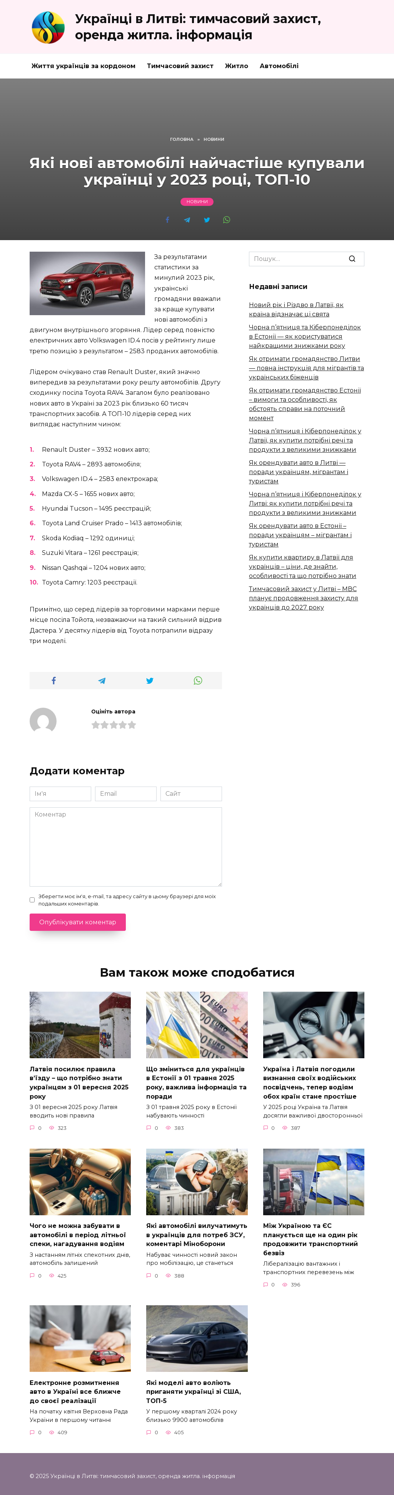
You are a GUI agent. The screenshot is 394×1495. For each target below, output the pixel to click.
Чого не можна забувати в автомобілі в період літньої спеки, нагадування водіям (78, 1232)
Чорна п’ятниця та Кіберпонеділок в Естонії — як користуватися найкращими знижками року (305, 336)
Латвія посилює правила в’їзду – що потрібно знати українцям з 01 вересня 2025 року (79, 1081)
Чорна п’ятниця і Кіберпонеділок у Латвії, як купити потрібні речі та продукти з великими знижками (305, 440)
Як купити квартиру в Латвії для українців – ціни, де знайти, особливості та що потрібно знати (302, 567)
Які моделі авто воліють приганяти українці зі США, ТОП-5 (193, 1387)
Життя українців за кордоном (83, 66)
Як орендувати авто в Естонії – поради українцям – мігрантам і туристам (300, 535)
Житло (236, 66)
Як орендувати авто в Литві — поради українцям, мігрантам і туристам (298, 472)
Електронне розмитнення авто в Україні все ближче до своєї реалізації (75, 1387)
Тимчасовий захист (180, 66)
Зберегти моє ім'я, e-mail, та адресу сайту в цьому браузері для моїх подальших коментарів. (127, 900)
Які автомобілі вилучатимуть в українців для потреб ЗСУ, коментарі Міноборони (196, 1232)
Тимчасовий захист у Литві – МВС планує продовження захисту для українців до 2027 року (303, 598)
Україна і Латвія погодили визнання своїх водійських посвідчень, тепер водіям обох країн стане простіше (310, 1081)
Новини (197, 202)
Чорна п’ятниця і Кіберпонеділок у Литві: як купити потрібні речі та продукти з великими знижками (305, 503)
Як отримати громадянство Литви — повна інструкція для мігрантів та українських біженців (306, 368)
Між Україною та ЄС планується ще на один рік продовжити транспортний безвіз (310, 1236)
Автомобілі (279, 66)
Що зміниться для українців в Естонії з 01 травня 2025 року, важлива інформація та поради (196, 1081)
